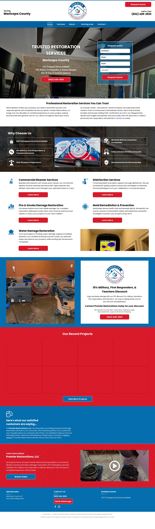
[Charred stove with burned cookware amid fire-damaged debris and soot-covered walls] (24, 355)
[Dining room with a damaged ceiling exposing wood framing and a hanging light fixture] (59, 387)
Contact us (120, 118)
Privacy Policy (46, 523)
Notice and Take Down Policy (88, 523)
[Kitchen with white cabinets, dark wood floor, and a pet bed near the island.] (130, 355)
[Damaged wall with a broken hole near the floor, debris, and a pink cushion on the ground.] (59, 355)
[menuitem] (50, 24)
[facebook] (55, 516)
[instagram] (59, 516)
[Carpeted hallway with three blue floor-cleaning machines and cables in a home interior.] (24, 387)
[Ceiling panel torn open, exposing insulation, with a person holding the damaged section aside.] (95, 355)
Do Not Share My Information (61, 523)
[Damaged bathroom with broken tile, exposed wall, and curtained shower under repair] (130, 387)
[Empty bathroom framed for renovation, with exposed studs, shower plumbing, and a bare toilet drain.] (95, 387)
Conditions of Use (75, 523)
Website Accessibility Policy (104, 523)
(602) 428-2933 (141, 14)
